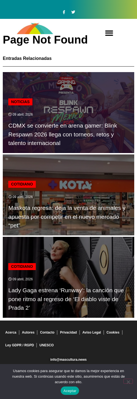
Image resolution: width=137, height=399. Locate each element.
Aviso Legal (91, 332)
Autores (28, 332)
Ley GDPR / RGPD (19, 345)
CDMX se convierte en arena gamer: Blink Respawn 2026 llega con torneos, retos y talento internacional (62, 134)
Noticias (20, 102)
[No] (128, 381)
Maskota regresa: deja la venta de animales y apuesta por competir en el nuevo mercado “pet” (67, 216)
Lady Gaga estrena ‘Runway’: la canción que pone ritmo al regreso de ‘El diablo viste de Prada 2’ (66, 299)
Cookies (113, 332)
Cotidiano (22, 184)
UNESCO (46, 345)
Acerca (10, 332)
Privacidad (68, 332)
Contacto (47, 332)
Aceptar (70, 391)
